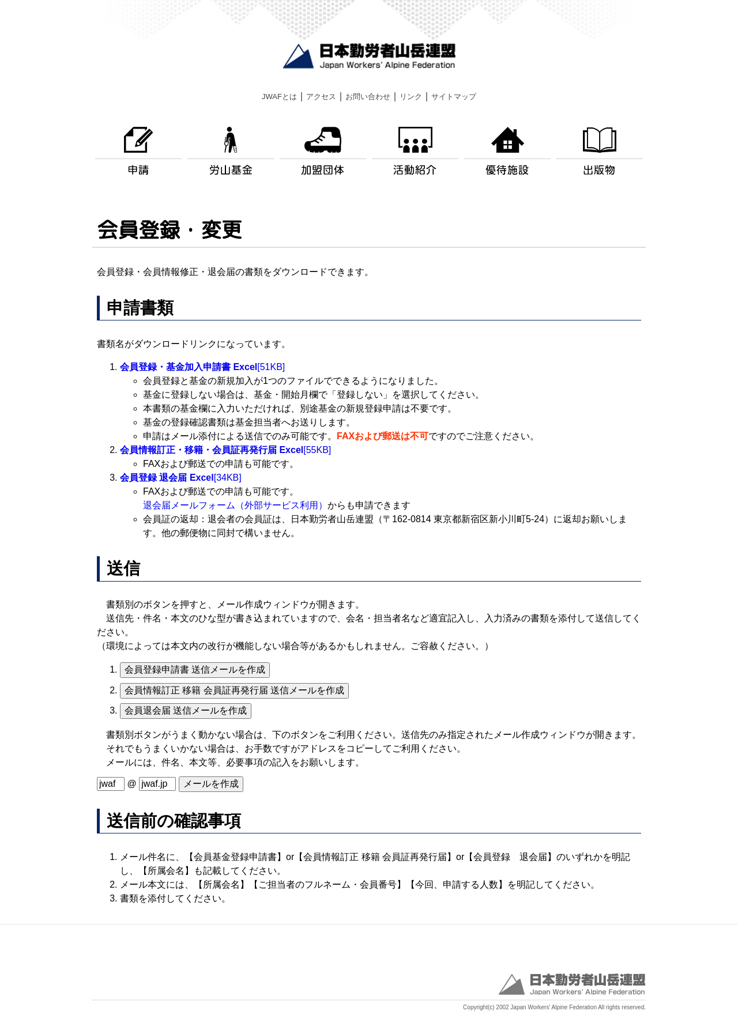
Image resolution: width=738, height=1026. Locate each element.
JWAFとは (279, 96)
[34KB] (181, 477)
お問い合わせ (367, 96)
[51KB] (202, 367)
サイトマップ (453, 96)
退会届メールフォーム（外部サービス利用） (235, 505)
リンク (411, 96)
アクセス (321, 96)
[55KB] (225, 450)
